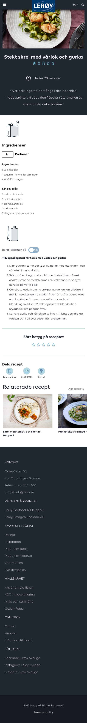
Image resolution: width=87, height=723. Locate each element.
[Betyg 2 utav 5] (38, 345)
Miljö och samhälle (19, 601)
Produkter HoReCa (18, 556)
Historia (10, 633)
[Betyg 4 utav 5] (48, 345)
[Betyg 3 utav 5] (43, 345)
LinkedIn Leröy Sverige (21, 672)
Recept (10, 535)
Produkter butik (16, 549)
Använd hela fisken (19, 587)
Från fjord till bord (18, 640)
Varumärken (14, 563)
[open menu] (4, 5)
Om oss (10, 626)
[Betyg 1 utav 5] (33, 345)
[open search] (78, 4)
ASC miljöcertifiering (20, 594)
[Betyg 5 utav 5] (53, 345)
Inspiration (13, 542)
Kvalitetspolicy (15, 570)
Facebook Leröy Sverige (22, 658)
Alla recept (75, 389)
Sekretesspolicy (43, 712)
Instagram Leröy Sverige (23, 665)
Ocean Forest (14, 608)
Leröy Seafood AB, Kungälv (24, 510)
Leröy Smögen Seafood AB (24, 517)
